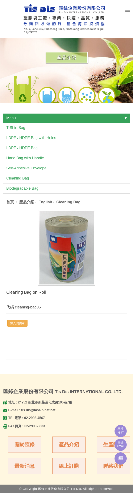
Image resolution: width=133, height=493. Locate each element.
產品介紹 (69, 444)
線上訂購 (69, 466)
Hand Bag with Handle (25, 158)
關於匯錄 (24, 444)
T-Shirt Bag (15, 128)
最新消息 (24, 466)
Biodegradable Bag (22, 188)
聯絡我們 (113, 466)
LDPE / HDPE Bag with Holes (31, 138)
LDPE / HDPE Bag (22, 148)
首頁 (10, 202)
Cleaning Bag (17, 178)
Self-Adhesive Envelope (26, 168)
